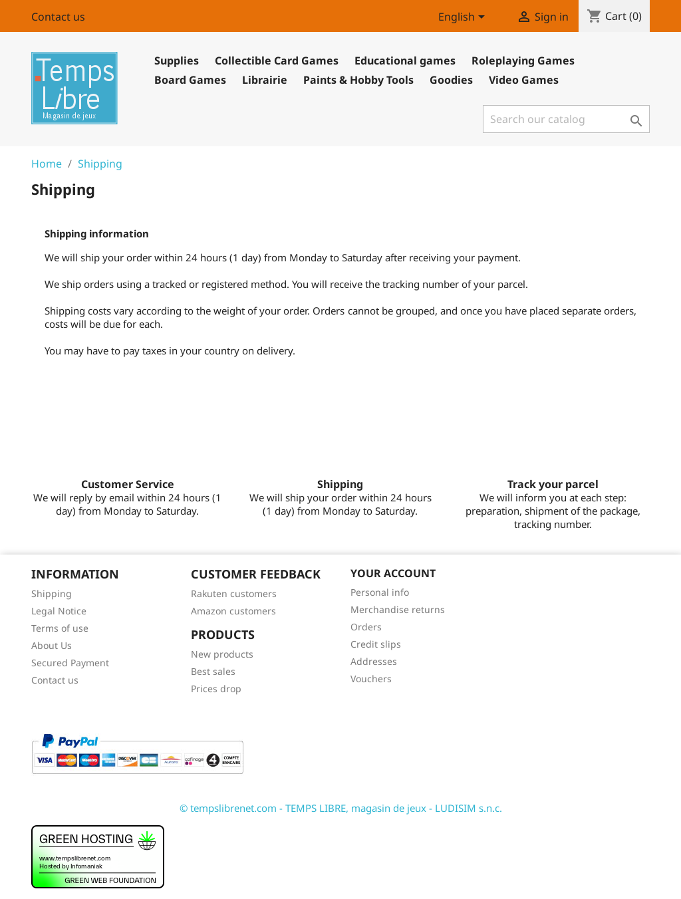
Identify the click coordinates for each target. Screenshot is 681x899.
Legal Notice (58, 610)
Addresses (373, 661)
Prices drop (216, 688)
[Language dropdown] (463, 18)
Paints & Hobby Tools (358, 79)
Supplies (176, 60)
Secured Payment (70, 662)
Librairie (264, 79)
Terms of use (59, 628)
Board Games (190, 79)
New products (222, 654)
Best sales (213, 671)
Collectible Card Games (277, 60)
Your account (393, 573)
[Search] (566, 119)
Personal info (379, 592)
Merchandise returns (397, 609)
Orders (366, 626)
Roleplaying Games (523, 60)
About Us (51, 645)
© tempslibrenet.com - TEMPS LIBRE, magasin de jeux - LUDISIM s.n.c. (341, 808)
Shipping (51, 593)
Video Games (524, 79)
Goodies (451, 79)
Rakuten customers (234, 593)
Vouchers (371, 678)
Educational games (405, 60)
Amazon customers (233, 610)
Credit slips (375, 644)
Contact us (58, 16)
